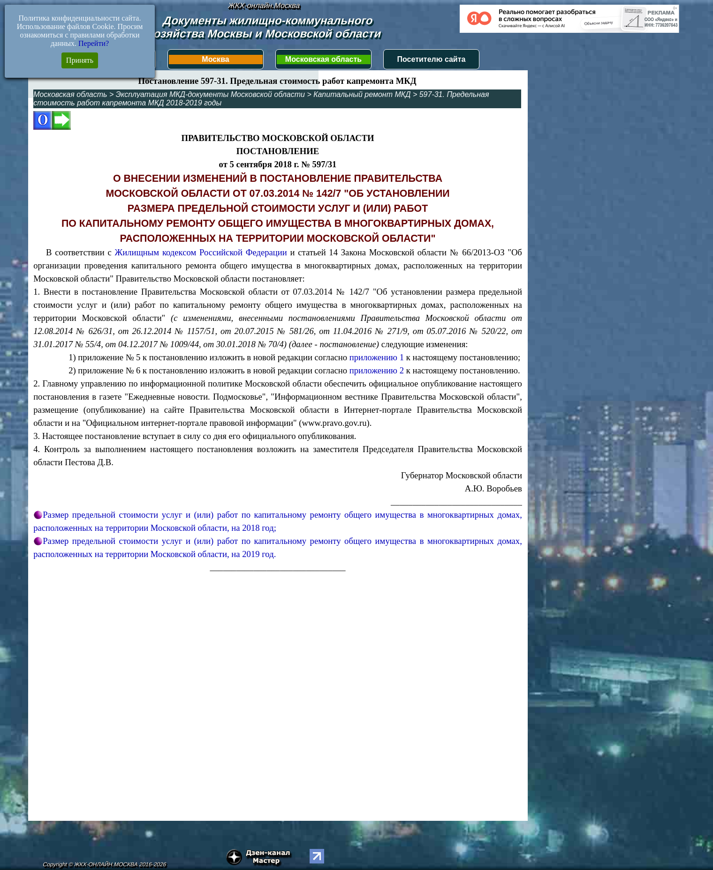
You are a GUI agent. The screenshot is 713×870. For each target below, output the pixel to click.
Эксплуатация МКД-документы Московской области (210, 94)
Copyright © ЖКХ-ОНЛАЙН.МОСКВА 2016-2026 (104, 864)
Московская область (323, 59)
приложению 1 (376, 357)
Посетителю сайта (431, 59)
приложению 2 (376, 370)
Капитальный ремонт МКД (361, 94)
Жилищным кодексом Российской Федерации (200, 252)
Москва (215, 59)
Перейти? (93, 43)
